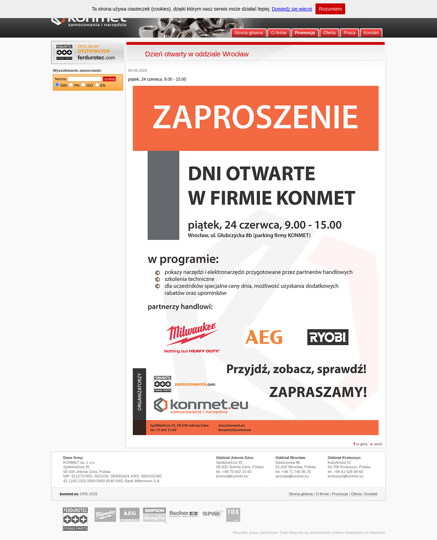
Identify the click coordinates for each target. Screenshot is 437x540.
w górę (362, 444)
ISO (90, 85)
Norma (60, 79)
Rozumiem (330, 9)
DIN (63, 85)
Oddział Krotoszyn (344, 458)
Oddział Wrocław (291, 458)
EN (102, 85)
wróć (378, 444)
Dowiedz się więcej (292, 9)
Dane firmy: (73, 458)
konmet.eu (69, 494)
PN (76, 85)
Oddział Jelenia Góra (234, 458)
